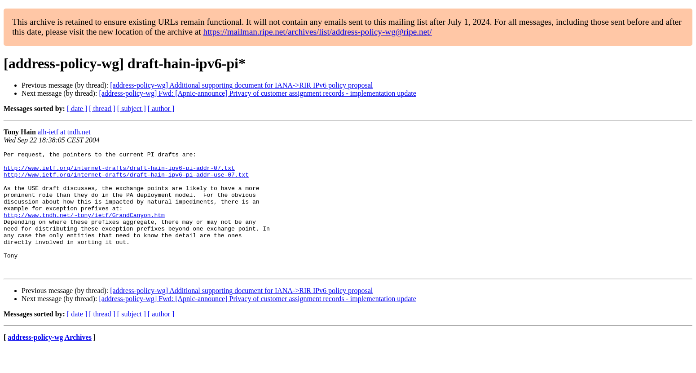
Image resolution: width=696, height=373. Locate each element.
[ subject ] (131, 108)
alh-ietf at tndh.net (64, 132)
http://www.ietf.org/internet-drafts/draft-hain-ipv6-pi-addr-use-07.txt (126, 180)
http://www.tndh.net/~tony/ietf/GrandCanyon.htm (84, 228)
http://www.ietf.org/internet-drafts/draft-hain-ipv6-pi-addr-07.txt (119, 172)
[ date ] (77, 108)
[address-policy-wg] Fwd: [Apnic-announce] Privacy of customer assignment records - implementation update (257, 93)
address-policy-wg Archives (50, 361)
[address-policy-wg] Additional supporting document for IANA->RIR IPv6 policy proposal (241, 85)
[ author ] (161, 108)
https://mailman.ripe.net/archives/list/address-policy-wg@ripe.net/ (317, 31)
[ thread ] (102, 108)
